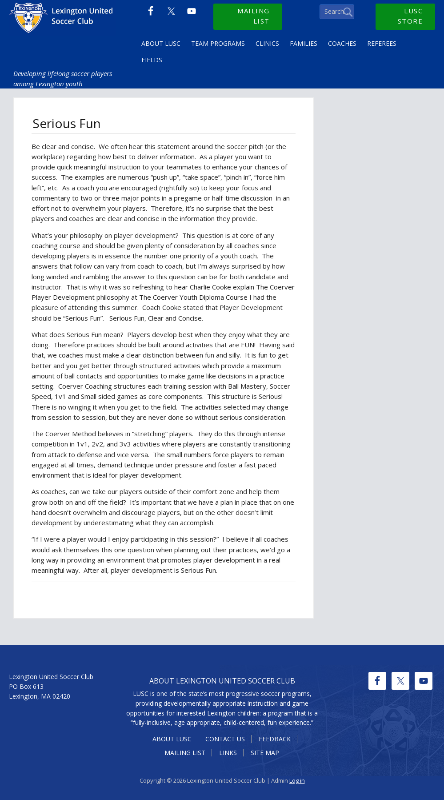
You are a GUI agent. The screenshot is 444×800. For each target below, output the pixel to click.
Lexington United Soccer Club (62, 22)
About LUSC (172, 739)
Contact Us (225, 739)
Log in (297, 780)
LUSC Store (410, 15)
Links (228, 752)
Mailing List (253, 15)
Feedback (275, 739)
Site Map (265, 752)
